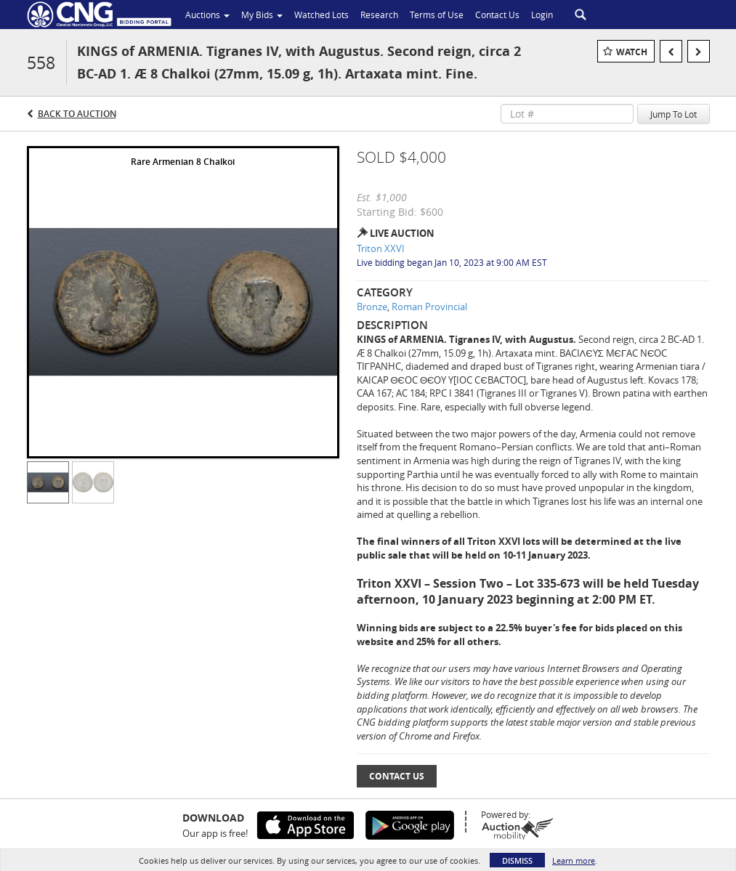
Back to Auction (77, 114)
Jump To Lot (673, 114)
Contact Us (396, 776)
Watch (631, 52)
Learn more (573, 860)
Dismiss (517, 860)
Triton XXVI (381, 248)
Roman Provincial (429, 306)
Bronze (372, 306)
